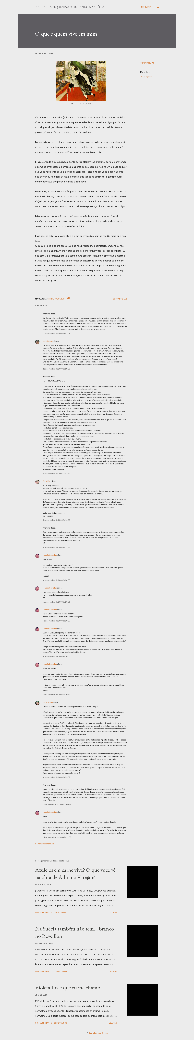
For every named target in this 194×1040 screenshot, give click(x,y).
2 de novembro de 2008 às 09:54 (56, 333)
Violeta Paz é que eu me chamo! (68, 987)
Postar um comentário (44, 843)
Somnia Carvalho (50, 555)
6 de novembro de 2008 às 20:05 (56, 580)
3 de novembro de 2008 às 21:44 (56, 547)
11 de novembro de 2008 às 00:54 (57, 804)
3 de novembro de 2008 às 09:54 (56, 473)
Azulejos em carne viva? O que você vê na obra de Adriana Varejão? (75, 873)
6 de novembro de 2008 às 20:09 (56, 656)
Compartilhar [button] (147, 63)
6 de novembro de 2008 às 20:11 (56, 694)
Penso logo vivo (146, 77)
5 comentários (58, 912)
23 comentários (59, 971)
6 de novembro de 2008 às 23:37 (56, 777)
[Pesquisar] (146, 6)
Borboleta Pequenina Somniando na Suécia (69, 7)
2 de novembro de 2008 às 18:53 (56, 369)
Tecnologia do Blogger (97, 1033)
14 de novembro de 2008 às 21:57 (57, 837)
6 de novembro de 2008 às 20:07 (56, 621)
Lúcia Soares (48, 341)
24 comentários (59, 1023)
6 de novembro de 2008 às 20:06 (56, 602)
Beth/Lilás (47, 481)
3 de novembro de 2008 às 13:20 (56, 520)
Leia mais (113, 912)
